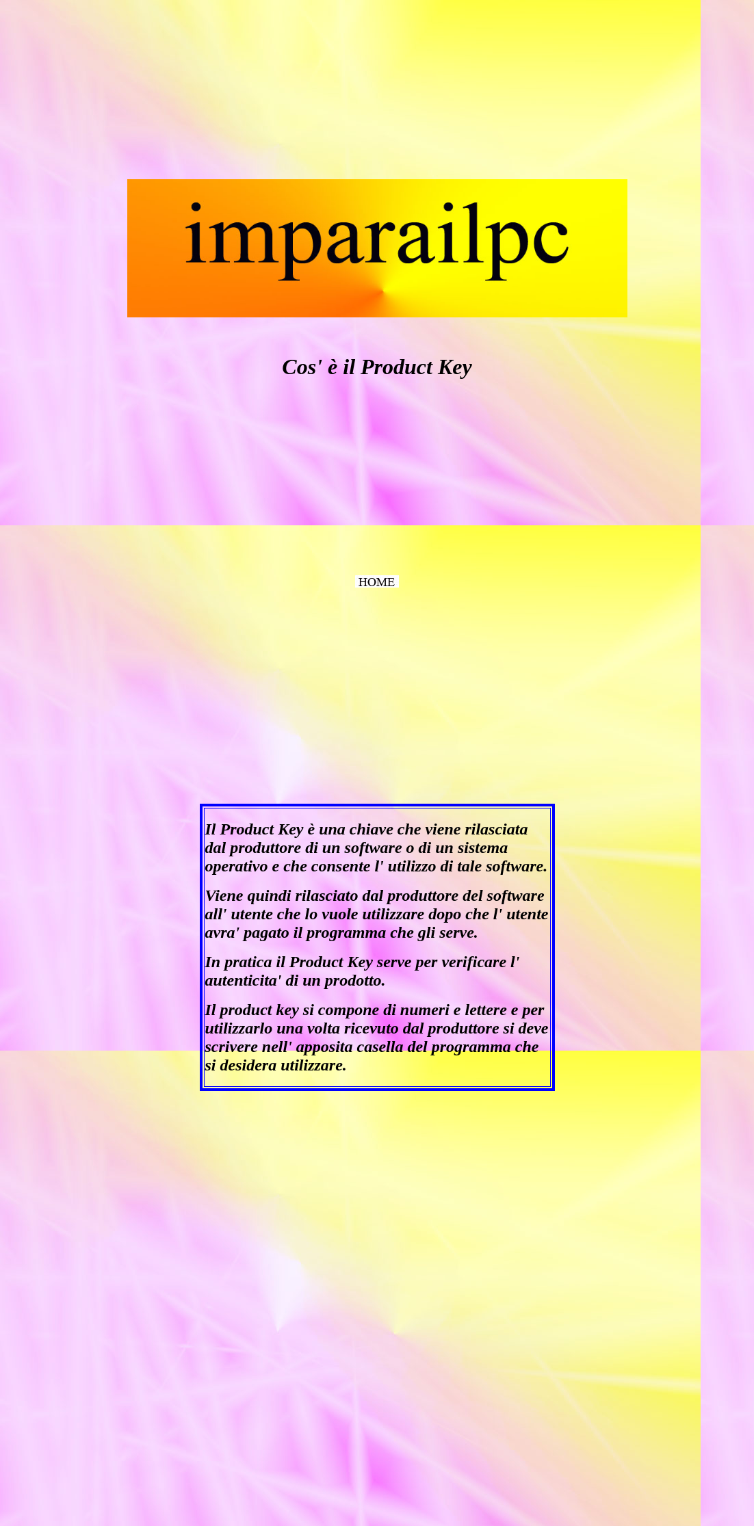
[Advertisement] (108, 90)
